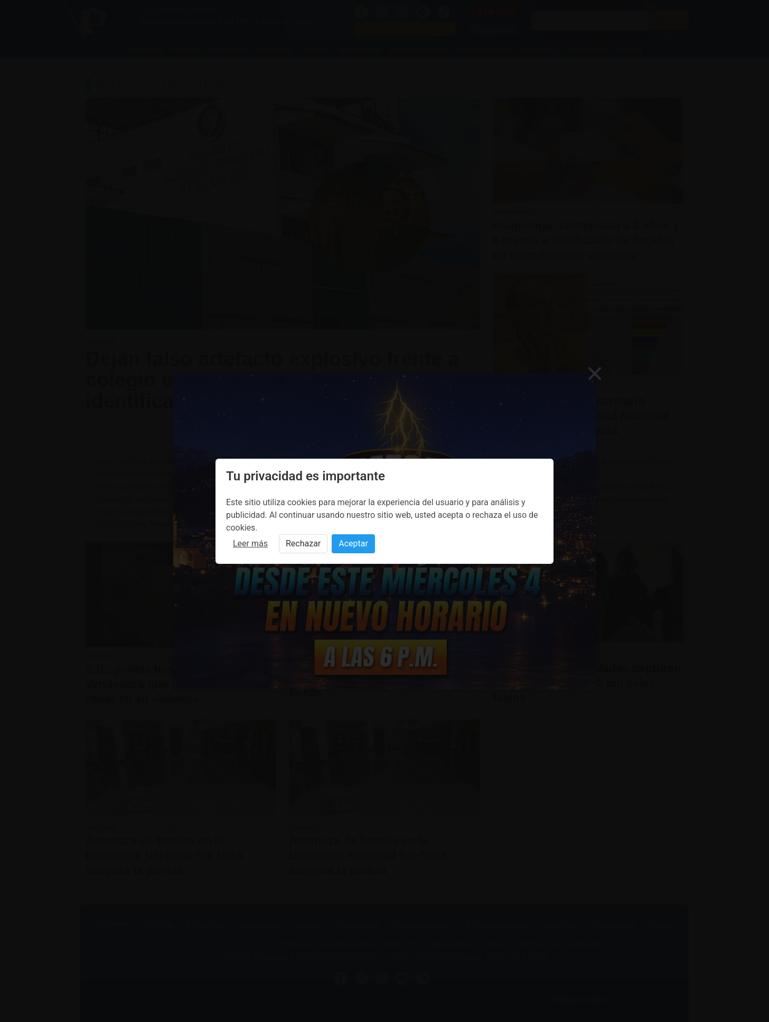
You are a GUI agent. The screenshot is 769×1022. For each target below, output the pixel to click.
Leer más (250, 543)
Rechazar (303, 543)
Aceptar (353, 543)
